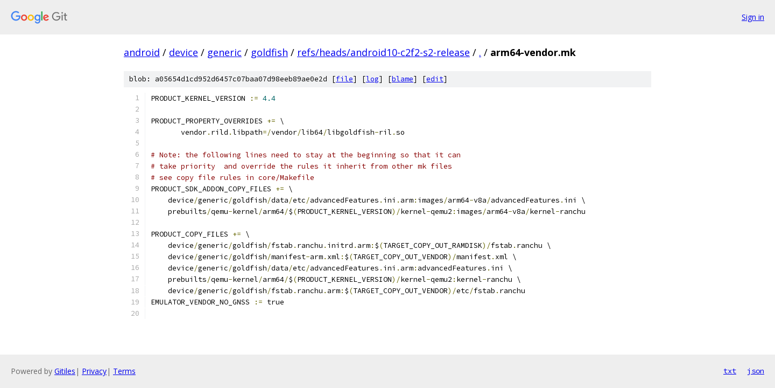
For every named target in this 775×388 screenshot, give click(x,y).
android (142, 52)
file (344, 79)
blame (402, 79)
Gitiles (64, 371)
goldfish (269, 52)
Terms (124, 371)
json (755, 371)
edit (434, 79)
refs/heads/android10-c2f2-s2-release (383, 52)
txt (729, 371)
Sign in (753, 17)
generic (224, 52)
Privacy (94, 371)
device (183, 52)
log (372, 79)
